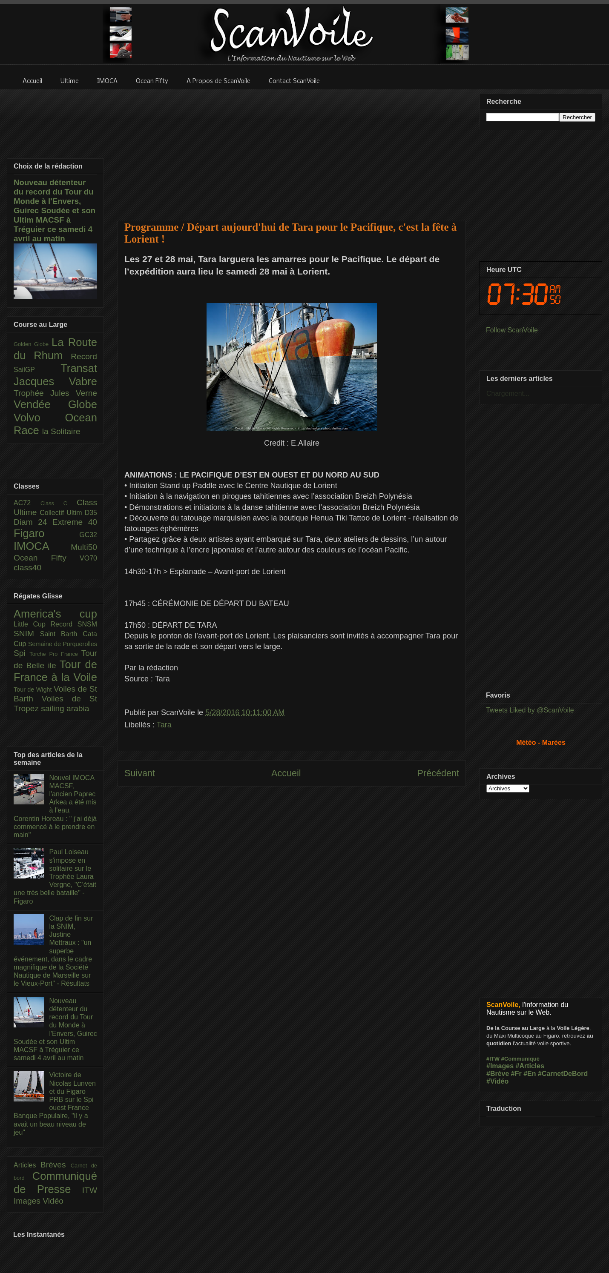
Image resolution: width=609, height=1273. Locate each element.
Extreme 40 (74, 522)
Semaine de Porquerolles (62, 644)
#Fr (516, 1073)
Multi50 (84, 547)
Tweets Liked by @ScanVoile (530, 710)
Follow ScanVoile (512, 330)
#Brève (497, 1073)
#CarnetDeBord (563, 1073)
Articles (27, 1165)
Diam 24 (33, 522)
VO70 (88, 558)
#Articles (530, 1066)
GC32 (88, 534)
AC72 (27, 502)
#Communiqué (520, 1059)
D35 (91, 512)
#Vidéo (497, 1081)
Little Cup (32, 624)
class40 (27, 567)
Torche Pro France (55, 654)
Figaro (46, 533)
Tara (164, 725)
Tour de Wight (34, 689)
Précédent (438, 773)
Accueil (286, 773)
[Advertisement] (291, 150)
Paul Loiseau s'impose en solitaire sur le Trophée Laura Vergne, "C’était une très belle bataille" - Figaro (55, 876)
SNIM (27, 633)
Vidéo (53, 1200)
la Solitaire (61, 431)
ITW (89, 1190)
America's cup (55, 614)
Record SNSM (74, 624)
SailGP (37, 369)
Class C (58, 503)
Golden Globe (33, 344)
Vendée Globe (55, 404)
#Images (500, 1066)
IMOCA (42, 546)
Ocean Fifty (47, 557)
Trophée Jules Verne (55, 393)
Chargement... (507, 393)
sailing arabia (65, 708)
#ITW (493, 1059)
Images (28, 1200)
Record (84, 356)
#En (529, 1073)
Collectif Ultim (62, 512)
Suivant (139, 773)
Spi (21, 653)
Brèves (55, 1164)
